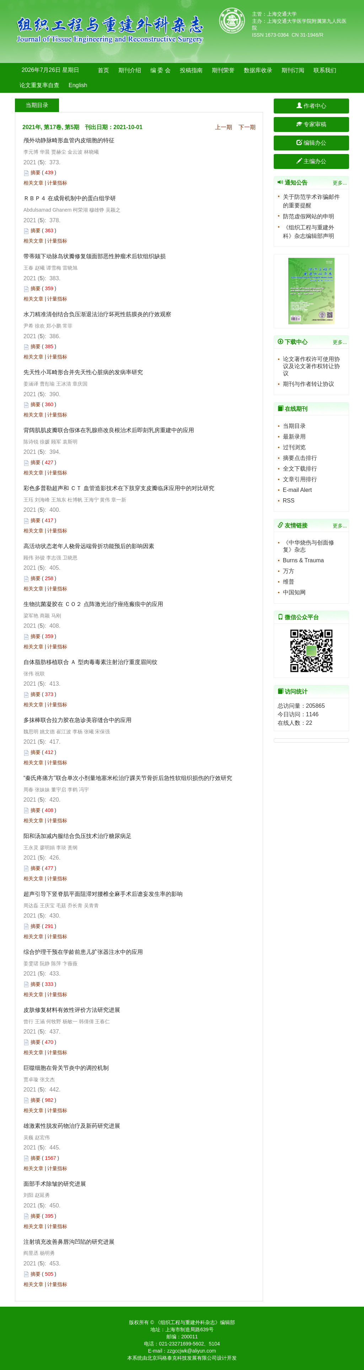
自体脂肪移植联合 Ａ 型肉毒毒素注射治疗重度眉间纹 (91, 662)
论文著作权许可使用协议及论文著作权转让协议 (311, 366)
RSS (289, 501)
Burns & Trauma (303, 560)
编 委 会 (160, 70)
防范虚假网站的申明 (308, 216)
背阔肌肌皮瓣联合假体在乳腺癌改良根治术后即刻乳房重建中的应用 (109, 430)
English (78, 85)
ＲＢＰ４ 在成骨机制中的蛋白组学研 (69, 198)
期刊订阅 (293, 70)
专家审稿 (311, 124)
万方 (288, 571)
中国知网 (294, 592)
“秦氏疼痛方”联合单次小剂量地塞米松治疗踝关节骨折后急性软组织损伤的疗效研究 (127, 778)
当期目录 (294, 426)
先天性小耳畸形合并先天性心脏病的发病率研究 (83, 372)
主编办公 (311, 161)
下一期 (247, 127)
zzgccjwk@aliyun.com (191, 1351)
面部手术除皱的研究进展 (54, 1184)
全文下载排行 (300, 469)
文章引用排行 (300, 479)
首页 (103, 70)
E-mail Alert (297, 490)
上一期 (223, 127)
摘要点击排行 (300, 458)
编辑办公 (311, 143)
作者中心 (311, 106)
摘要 (36, 172)
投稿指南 (191, 70)
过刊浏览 (294, 447)
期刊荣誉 (223, 70)
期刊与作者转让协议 (308, 384)
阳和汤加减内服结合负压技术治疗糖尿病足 (77, 836)
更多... (340, 183)
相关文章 (33, 183)
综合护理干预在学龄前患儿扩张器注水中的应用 (83, 952)
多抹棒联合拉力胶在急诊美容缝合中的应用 (77, 720)
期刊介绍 (129, 70)
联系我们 (325, 70)
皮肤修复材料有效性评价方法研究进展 (71, 1010)
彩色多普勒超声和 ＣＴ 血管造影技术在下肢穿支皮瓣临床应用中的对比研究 (118, 488)
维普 (288, 582)
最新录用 (294, 437)
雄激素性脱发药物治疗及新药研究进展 (71, 1126)
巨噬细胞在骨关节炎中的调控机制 (66, 1068)
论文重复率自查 (39, 85)
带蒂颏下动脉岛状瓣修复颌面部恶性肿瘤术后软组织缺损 (94, 256)
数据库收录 (258, 70)
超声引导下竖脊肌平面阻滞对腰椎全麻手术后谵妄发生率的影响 (103, 894)
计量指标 (57, 183)
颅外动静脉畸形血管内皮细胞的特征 (68, 140)
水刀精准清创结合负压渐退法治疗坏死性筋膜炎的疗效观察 (98, 314)
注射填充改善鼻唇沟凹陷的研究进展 (68, 1242)
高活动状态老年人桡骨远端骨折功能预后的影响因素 (88, 546)
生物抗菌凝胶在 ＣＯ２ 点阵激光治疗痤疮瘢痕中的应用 (93, 604)
